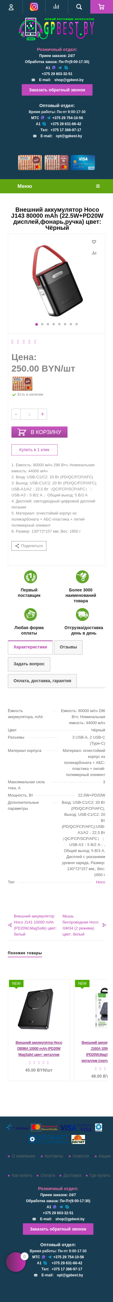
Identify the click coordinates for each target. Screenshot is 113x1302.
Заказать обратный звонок (57, 89)
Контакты (54, 1156)
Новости (81, 1156)
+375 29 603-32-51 (57, 74)
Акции (105, 1156)
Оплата (48, 1175)
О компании (23, 1156)
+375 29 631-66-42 (66, 124)
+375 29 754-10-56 (67, 118)
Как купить (22, 1175)
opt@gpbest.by (69, 136)
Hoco (100, 882)
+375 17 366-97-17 (66, 130)
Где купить (100, 1175)
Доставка (72, 1175)
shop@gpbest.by (68, 80)
